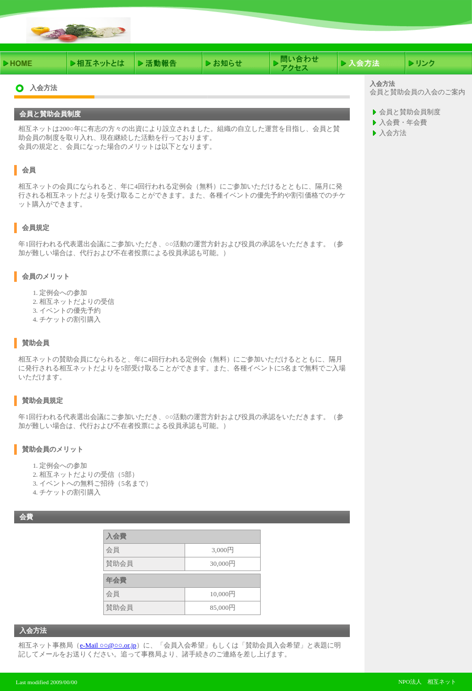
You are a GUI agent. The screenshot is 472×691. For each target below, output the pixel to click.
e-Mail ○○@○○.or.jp (108, 645)
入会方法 (392, 133)
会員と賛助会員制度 (410, 112)
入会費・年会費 (403, 122)
